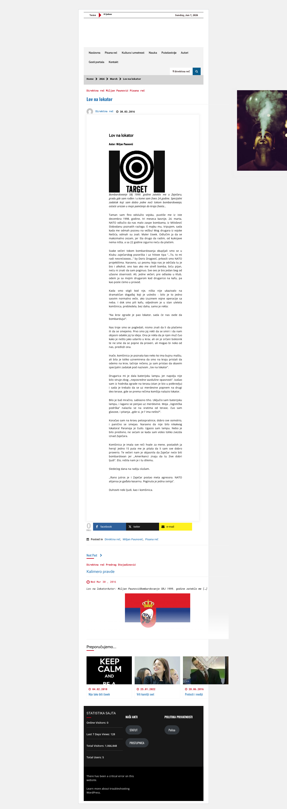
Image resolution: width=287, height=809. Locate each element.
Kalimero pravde (101, 572)
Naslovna (94, 52)
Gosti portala (96, 62)
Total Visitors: (96, 746)
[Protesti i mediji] (205, 670)
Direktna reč (95, 90)
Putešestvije (168, 52)
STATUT (134, 730)
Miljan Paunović (117, 90)
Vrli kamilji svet (145, 694)
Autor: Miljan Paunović (121, 144)
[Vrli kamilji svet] (157, 670)
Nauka (153, 52)
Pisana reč (111, 52)
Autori (184, 52)
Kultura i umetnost (133, 52)
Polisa (172, 730)
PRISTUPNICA (137, 742)
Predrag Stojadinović (121, 564)
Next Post (94, 555)
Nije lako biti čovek (99, 694)
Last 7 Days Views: (99, 734)
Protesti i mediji (194, 694)
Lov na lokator (99, 99)
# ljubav (107, 14)
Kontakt (113, 62)
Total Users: (94, 757)
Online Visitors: (97, 722)
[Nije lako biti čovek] (109, 670)
